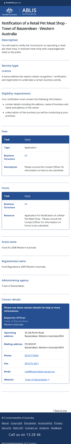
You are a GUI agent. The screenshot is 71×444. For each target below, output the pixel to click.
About (5, 426)
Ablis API (18, 431)
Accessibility (45, 426)
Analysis (44, 431)
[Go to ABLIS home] (19, 11)
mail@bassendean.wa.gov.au (40, 371)
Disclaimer (30, 426)
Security (6, 431)
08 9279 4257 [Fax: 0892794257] (32, 363)
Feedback (56, 431)
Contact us (31, 431)
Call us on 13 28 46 (25, 438)
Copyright (16, 426)
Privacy (58, 426)
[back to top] (35, 414)
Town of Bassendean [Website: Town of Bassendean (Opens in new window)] (37, 379)
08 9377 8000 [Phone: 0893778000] (32, 355)
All (26, 155)
